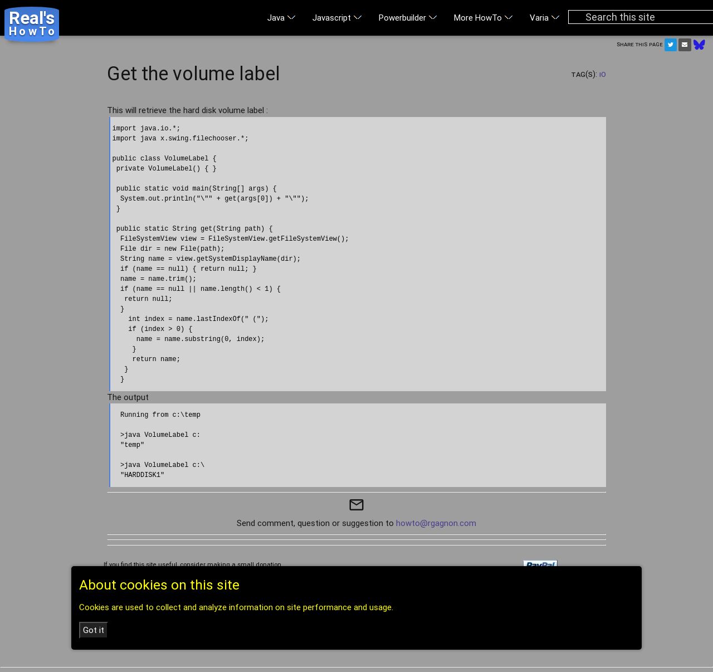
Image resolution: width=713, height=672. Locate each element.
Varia (545, 17)
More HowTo (483, 17)
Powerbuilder (408, 17)
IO (602, 74)
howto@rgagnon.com (436, 523)
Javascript (337, 17)
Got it (93, 630)
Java (281, 17)
